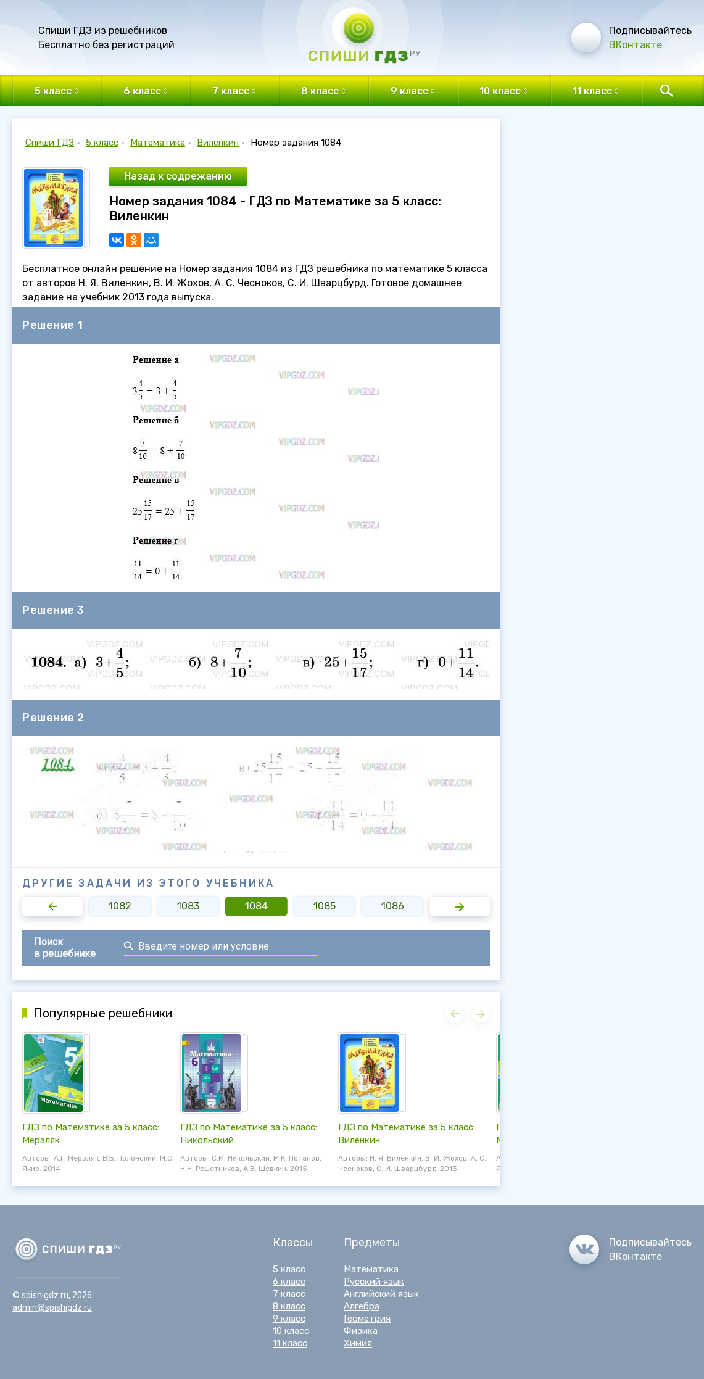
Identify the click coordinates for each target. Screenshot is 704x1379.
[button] (52, 906)
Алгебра (361, 1306)
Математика (157, 142)
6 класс (289, 1281)
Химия (358, 1343)
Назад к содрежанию (178, 176)
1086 (392, 906)
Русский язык (374, 1281)
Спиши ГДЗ (49, 142)
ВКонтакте (635, 45)
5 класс (102, 142)
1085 (324, 906)
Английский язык (381, 1293)
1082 (120, 906)
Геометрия (367, 1318)
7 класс (289, 1293)
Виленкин (218, 142)
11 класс (290, 1343)
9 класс (289, 1318)
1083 (188, 906)
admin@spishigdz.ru (52, 1307)
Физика (361, 1330)
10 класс (291, 1330)
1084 (256, 906)
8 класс (289, 1306)
